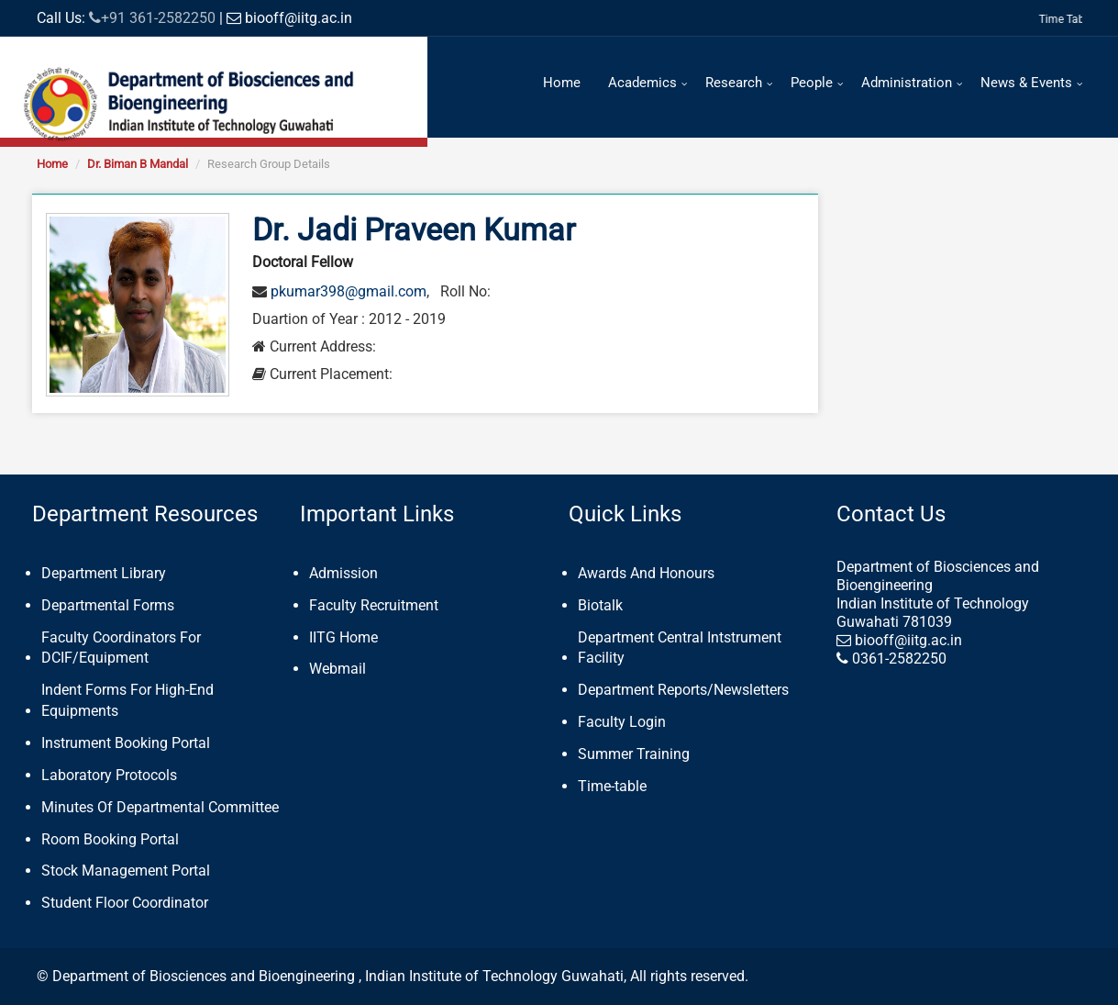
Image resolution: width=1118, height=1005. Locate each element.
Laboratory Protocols (109, 775)
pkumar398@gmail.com (348, 291)
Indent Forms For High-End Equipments (127, 700)
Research (733, 82)
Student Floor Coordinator (124, 902)
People (812, 82)
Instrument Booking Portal (125, 743)
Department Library (103, 573)
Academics (642, 82)
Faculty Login (622, 722)
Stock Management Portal (125, 870)
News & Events (1026, 82)
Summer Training (634, 754)
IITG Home (343, 637)
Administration (906, 82)
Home (562, 82)
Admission (343, 573)
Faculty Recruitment (373, 605)
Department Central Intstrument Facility (679, 648)
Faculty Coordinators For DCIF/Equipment (121, 648)
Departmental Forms (107, 605)
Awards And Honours (646, 573)
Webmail (337, 668)
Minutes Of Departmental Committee (160, 807)
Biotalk (600, 605)
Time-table (612, 786)
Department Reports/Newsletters (683, 689)
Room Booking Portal (110, 839)
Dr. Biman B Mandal (137, 164)
